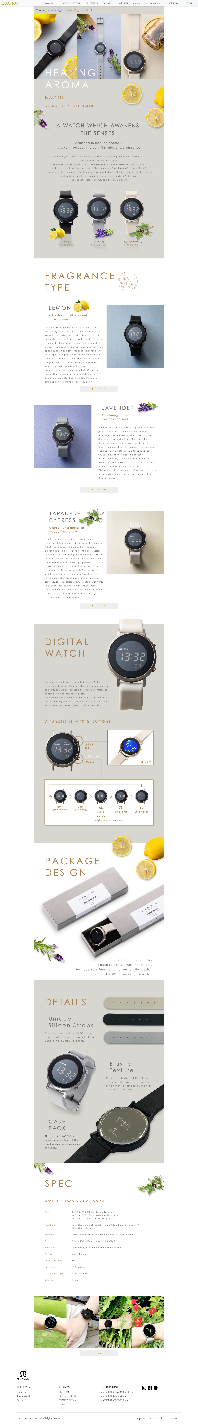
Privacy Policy (157, 1418)
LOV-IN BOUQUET (68, 1396)
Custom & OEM (24, 1396)
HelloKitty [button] (173, 3)
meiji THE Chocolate (129, 3)
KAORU (62, 1408)
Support (21, 1400)
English (78, 10)
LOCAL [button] (107, 3)
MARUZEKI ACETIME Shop (114, 1400)
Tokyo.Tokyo (50, 3)
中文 (87, 10)
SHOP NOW (99, 388)
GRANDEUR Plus (67, 1400)
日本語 (68, 10)
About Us (21, 1391)
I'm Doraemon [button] (152, 3)
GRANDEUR (65, 1404)
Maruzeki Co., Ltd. (33, 1418)
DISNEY (190, 3)
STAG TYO (64, 1391)
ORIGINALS (91, 3)
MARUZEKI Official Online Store (116, 1391)
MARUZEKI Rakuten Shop (113, 1396)
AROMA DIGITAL (71, 3)
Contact (174, 1418)
